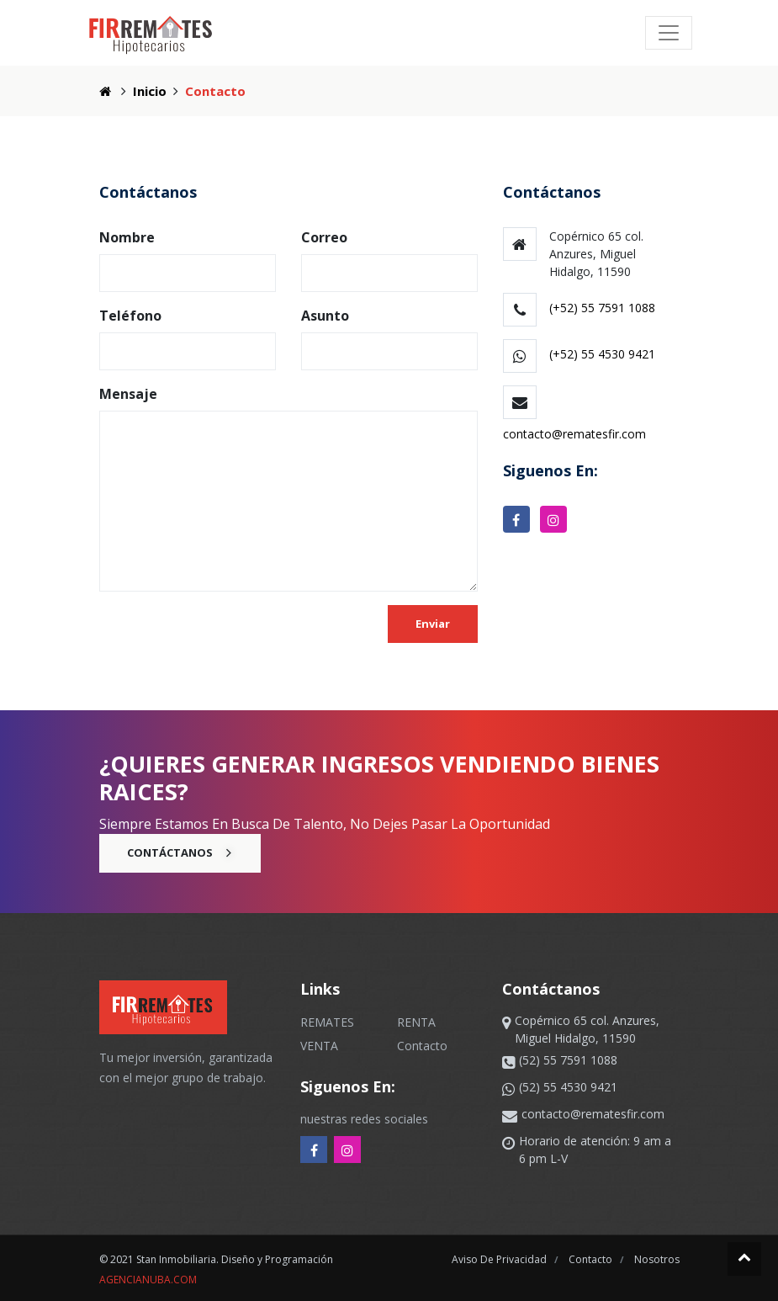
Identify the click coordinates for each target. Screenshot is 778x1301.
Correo (324, 237)
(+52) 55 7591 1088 (602, 308)
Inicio (150, 90)
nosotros (657, 1259)
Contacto (422, 1046)
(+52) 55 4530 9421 (602, 354)
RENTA (416, 1022)
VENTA (319, 1046)
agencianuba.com (148, 1279)
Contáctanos (180, 852)
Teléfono (130, 315)
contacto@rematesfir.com (574, 434)
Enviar (432, 623)
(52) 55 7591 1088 (568, 1060)
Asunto (325, 315)
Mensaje (128, 394)
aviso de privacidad (500, 1259)
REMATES (327, 1022)
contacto (592, 1259)
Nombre (127, 237)
